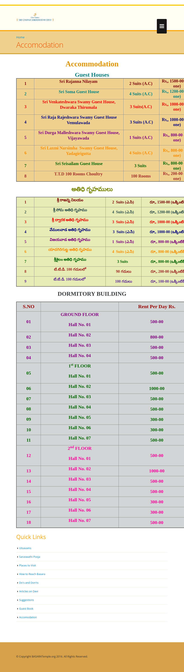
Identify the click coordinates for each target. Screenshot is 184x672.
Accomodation (28, 617)
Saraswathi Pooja (29, 557)
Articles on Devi (28, 591)
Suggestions (26, 600)
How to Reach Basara (32, 574)
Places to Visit (27, 565)
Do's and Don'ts (29, 583)
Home (20, 37)
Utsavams (25, 548)
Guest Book (26, 608)
